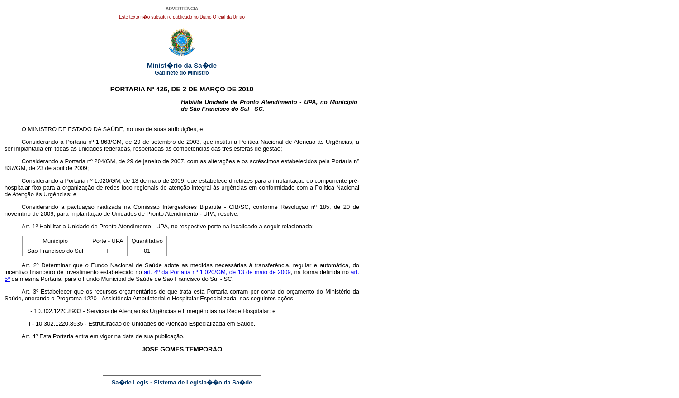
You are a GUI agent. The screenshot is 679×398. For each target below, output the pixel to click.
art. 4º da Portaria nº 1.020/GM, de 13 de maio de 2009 (217, 272)
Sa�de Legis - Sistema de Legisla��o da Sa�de (182, 382)
